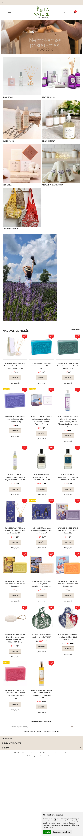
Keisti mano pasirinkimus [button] (61, 832)
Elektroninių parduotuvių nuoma (36, 756)
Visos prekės (75, 330)
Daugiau (41, 646)
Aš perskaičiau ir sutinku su (42, 731)
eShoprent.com (51, 756)
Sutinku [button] (47, 832)
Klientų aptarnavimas (11, 743)
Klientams (6, 748)
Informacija (7, 738)
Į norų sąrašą (15, 383)
